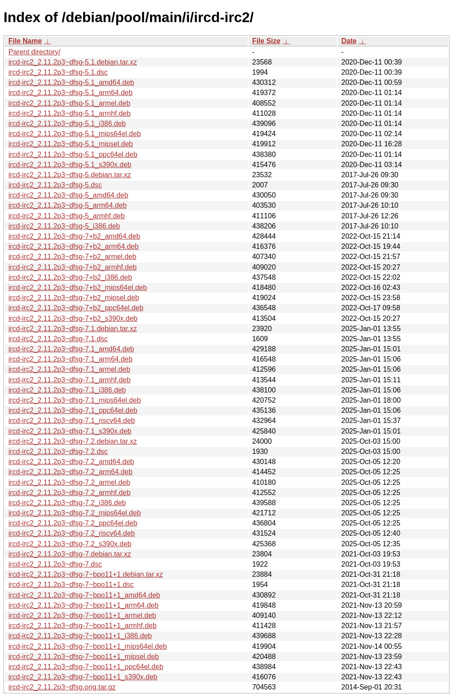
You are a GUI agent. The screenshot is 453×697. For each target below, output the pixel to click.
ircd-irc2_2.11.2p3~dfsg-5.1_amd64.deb (71, 82)
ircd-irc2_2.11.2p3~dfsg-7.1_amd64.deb (71, 349)
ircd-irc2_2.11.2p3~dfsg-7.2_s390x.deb (69, 544)
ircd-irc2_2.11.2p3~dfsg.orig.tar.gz (61, 687)
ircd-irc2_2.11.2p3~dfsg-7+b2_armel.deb (72, 256)
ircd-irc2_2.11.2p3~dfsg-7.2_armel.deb (69, 482)
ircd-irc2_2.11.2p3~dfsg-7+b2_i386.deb (70, 277)
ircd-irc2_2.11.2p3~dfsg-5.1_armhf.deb (69, 113)
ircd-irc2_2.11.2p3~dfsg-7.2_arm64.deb (70, 472)
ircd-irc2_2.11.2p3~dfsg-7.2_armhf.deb (69, 492)
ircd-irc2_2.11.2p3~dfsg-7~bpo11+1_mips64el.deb (87, 646)
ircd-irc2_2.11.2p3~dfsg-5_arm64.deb (67, 205)
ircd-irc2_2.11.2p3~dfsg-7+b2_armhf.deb (72, 267)
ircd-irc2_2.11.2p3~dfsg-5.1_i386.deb (67, 123)
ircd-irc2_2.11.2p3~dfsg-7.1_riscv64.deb (71, 420)
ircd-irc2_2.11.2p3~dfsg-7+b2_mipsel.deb (73, 297)
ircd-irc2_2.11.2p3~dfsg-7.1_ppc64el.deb (72, 410)
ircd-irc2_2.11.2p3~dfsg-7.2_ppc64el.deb (72, 523)
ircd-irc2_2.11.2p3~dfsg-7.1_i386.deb (67, 390)
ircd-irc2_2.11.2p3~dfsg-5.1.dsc (58, 72)
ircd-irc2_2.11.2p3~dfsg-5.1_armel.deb (69, 103)
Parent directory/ (34, 52)
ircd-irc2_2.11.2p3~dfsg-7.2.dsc (58, 451)
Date (349, 41)
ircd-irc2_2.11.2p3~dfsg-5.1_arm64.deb (70, 92)
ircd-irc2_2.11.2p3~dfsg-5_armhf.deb (66, 216)
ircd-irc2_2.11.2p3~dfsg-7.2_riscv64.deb (71, 533)
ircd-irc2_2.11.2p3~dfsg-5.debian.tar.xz (69, 175)
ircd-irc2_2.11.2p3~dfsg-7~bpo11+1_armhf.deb (82, 625)
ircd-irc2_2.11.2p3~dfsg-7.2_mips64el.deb (74, 513)
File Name (25, 41)
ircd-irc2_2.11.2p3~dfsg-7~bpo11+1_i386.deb (80, 636)
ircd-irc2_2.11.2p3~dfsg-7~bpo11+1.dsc (71, 584)
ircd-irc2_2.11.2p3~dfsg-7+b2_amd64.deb (74, 236)
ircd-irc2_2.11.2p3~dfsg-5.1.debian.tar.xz (72, 62)
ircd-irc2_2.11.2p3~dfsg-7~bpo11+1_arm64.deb (83, 605)
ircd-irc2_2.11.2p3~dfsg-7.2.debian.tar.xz (72, 441)
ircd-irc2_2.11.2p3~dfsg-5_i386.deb (64, 226)
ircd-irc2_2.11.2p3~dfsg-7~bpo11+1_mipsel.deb (83, 656)
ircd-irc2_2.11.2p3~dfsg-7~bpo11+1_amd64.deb (84, 595)
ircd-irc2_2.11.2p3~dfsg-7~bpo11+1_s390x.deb (82, 677)
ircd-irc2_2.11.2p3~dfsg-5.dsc (55, 185)
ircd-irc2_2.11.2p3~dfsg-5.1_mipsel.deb (70, 144)
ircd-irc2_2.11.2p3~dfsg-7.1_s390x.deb (69, 431)
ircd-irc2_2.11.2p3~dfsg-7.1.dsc (58, 339)
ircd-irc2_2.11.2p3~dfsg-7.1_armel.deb (69, 369)
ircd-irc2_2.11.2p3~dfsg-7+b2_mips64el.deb (77, 287)
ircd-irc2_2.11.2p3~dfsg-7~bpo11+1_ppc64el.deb (85, 666)
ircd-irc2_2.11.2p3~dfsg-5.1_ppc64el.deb (72, 154)
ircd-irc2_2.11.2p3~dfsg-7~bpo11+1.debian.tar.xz (85, 574)
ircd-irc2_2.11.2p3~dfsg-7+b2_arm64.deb (73, 246)
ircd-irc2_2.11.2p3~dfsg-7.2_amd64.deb (71, 461)
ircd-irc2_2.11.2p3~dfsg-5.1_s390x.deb (69, 164)
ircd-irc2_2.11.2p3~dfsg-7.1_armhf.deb (69, 380)
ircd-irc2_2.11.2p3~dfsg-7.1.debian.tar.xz (72, 328)
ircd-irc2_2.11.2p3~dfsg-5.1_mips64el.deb (74, 133)
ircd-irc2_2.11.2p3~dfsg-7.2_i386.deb (67, 503)
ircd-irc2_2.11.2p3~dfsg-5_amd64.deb (68, 195)
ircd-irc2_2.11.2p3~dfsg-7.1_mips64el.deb (74, 400)
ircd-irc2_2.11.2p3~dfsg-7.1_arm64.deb (70, 359)
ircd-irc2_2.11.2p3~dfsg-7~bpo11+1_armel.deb (82, 615)
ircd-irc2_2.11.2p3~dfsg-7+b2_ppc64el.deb (75, 308)
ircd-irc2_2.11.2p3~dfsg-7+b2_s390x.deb (73, 318)
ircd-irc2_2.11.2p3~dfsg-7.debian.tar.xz (69, 554)
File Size (266, 41)
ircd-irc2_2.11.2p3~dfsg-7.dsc (55, 564)
